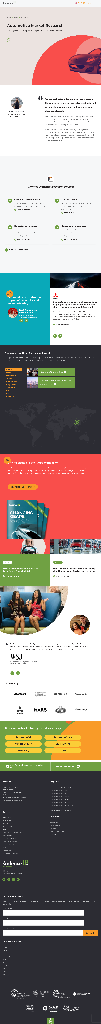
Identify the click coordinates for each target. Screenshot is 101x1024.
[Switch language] (83, 3)
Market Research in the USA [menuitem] (61, 810)
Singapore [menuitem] (6, 962)
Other (63, 750)
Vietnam (10, 397)
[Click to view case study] (75, 280)
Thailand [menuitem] (6, 965)
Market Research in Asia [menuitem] (59, 793)
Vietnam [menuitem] (6, 974)
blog (7, 562)
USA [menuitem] (4, 971)
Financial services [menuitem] (9, 838)
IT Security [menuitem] (54, 834)
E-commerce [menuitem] (7, 835)
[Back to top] (50, 1021)
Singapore (11, 385)
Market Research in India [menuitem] (59, 799)
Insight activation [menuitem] (9, 806)
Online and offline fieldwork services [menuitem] (13, 802)
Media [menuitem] (5, 848)
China (9, 369)
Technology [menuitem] (7, 851)
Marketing (23, 750)
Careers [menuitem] (53, 828)
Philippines (11, 382)
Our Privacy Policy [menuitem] (57, 831)
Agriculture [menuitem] (7, 823)
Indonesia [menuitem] (6, 956)
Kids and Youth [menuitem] (8, 845)
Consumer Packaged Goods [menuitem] (13, 832)
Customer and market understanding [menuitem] (11, 788)
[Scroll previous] (12, 673)
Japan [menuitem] (5, 950)
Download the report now (22, 487)
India (8, 373)
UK (7, 391)
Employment (63, 744)
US (7, 394)
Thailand (10, 388)
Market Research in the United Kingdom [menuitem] (61, 806)
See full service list (18, 250)
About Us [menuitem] (54, 822)
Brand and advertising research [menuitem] (14, 798)
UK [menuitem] (4, 968)
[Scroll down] (9, 40)
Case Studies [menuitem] (55, 825)
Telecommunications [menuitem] (10, 854)
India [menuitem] (4, 953)
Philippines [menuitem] (7, 959)
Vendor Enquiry (23, 744)
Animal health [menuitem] (8, 820)
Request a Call (23, 737)
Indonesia (11, 376)
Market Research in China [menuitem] (60, 790)
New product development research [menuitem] (13, 793)
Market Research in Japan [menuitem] (60, 796)
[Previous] (21, 320)
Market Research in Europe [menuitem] (60, 802)
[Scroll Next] (18, 673)
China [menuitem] (5, 947)
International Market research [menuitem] (61, 787)
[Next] (26, 320)
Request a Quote (63, 737)
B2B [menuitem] (4, 829)
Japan (9, 379)
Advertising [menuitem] (7, 817)
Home (9, 17)
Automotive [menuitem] (7, 826)
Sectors (16, 17)
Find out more (23, 210)
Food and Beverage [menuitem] (10, 842)
